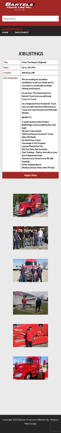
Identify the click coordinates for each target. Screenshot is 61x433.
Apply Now (30, 175)
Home (5, 32)
